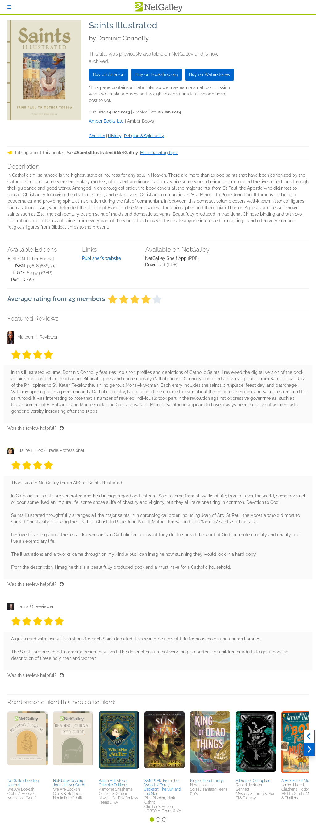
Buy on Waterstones (209, 74)
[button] (27, 743)
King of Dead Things (207, 781)
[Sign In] (9, 7)
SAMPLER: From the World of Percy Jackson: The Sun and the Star (162, 787)
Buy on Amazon (108, 74)
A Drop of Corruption (253, 781)
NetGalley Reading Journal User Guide (69, 783)
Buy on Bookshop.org (156, 74)
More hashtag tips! (159, 152)
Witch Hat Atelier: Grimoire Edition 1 (113, 783)
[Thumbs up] (62, 428)
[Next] (309, 749)
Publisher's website (101, 258)
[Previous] (309, 736)
